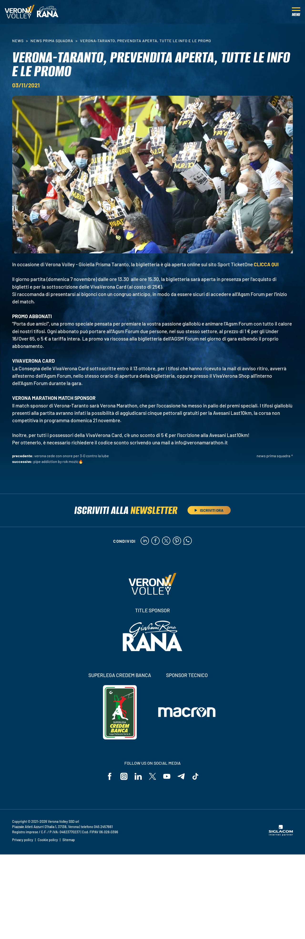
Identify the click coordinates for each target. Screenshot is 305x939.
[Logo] (20, 12)
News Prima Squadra (51, 40)
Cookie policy (48, 840)
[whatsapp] (187, 541)
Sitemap (68, 840)
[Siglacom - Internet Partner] (281, 834)
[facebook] (155, 541)
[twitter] (166, 541)
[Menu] (296, 11)
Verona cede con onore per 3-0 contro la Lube (71, 455)
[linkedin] (145, 541)
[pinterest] (177, 541)
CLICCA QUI (266, 264)
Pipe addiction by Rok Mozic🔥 (58, 461)
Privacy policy (22, 840)
